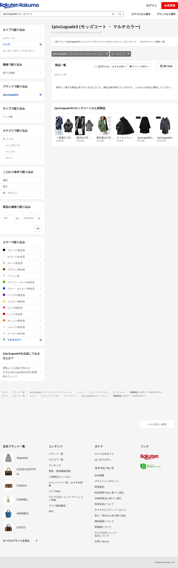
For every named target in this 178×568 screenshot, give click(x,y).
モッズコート (120, 53)
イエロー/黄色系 (22, 301)
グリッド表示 (139, 66)
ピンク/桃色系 (22, 307)
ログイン (151, 5)
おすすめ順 (119, 66)
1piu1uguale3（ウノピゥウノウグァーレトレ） (80, 53)
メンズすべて (24, 145)
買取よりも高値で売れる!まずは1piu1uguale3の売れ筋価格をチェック (22, 372)
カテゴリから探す (141, 14)
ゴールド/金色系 (22, 333)
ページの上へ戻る (157, 424)
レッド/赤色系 (22, 314)
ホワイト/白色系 (22, 256)
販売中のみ (102, 66)
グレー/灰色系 (22, 263)
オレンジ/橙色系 (22, 320)
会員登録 (169, 5)
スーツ (24, 158)
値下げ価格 (22, 72)
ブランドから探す (166, 14)
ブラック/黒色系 (22, 250)
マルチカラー (22, 339)
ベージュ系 (22, 275)
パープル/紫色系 (22, 295)
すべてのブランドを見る (16, 540)
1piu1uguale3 (22, 94)
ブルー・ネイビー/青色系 (22, 288)
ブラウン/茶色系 (22, 269)
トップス (24, 151)
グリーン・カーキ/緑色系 (22, 282)
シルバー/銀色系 (22, 327)
